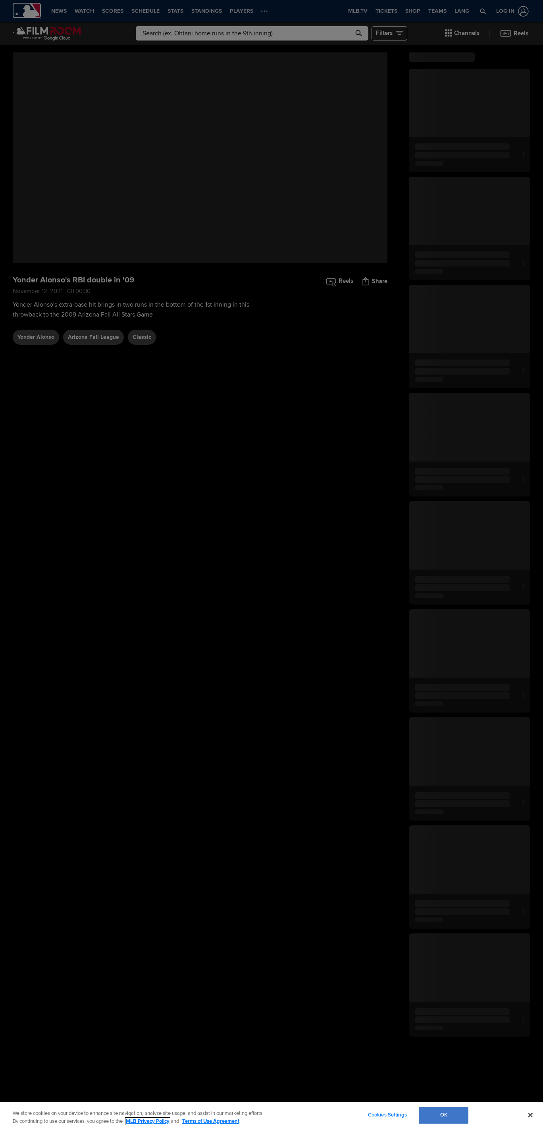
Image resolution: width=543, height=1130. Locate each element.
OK (443, 1115)
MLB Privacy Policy (147, 1121)
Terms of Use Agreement (210, 1121)
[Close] (530, 1115)
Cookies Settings (387, 1115)
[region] (271, 1116)
